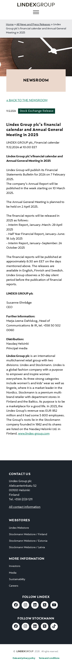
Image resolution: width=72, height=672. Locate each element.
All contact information (24, 507)
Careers (13, 585)
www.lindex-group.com (34, 433)
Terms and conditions (49, 658)
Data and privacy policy (24, 658)
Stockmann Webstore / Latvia (27, 547)
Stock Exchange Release (37, 111)
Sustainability (17, 579)
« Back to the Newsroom (26, 100)
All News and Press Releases (33, 24)
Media (12, 572)
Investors (14, 566)
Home (10, 24)
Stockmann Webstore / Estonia (28, 540)
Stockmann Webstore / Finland (28, 534)
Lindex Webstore (19, 527)
